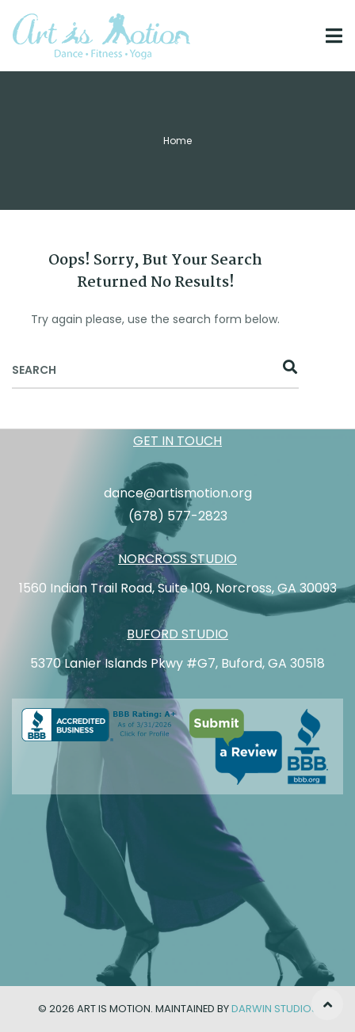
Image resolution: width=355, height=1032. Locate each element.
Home (177, 140)
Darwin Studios (274, 1008)
